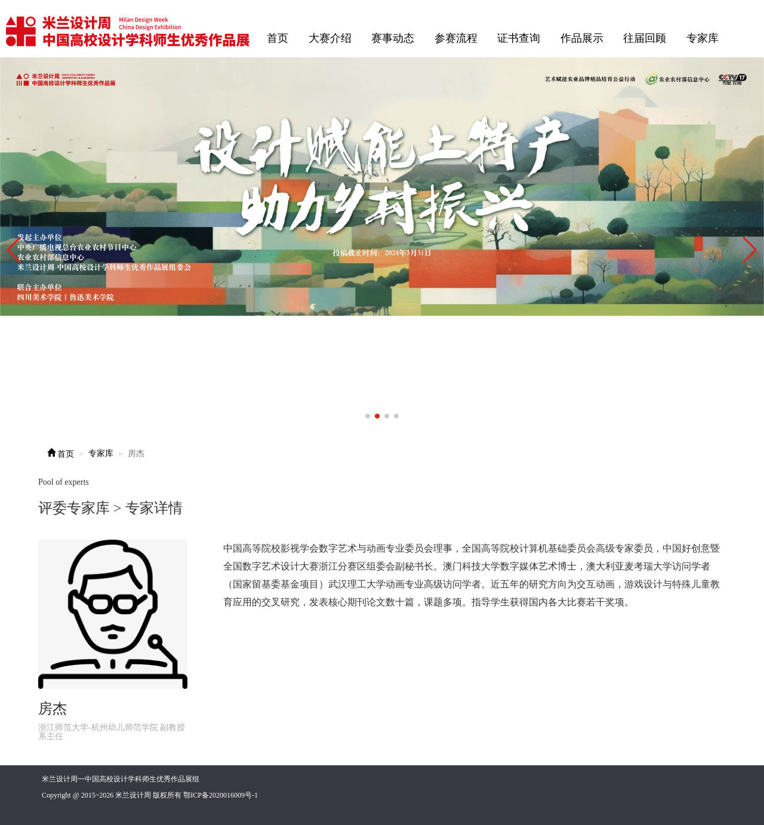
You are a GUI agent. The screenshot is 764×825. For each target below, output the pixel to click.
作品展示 (581, 38)
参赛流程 (456, 38)
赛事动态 (392, 38)
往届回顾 (644, 38)
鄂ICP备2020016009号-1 (220, 795)
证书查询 (518, 38)
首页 (277, 38)
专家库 (702, 38)
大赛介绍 (330, 38)
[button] (750, 250)
